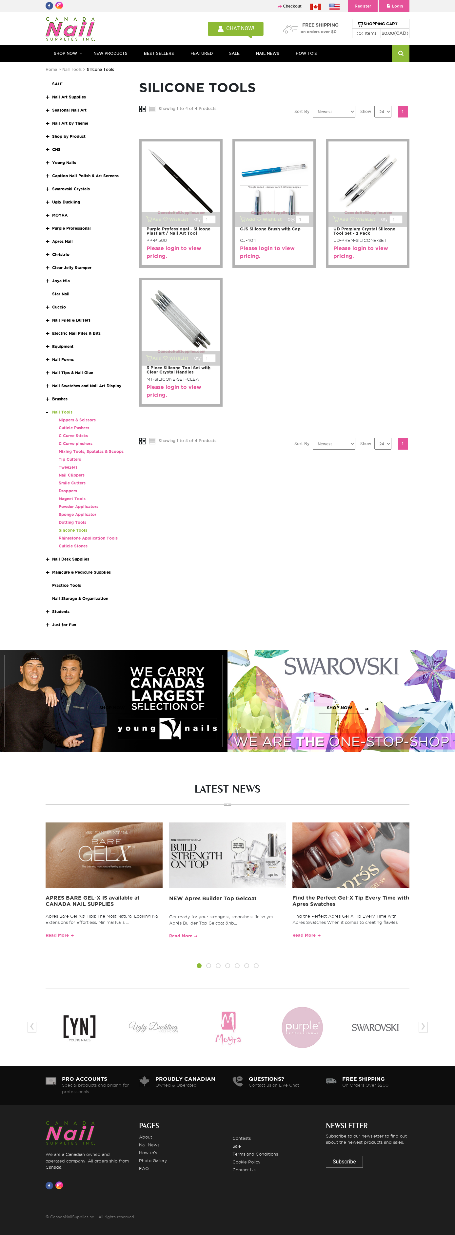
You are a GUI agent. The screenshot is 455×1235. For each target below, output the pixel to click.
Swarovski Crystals (71, 189)
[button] (199, 967)
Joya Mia (61, 281)
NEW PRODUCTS (110, 53)
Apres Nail (62, 241)
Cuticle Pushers (74, 428)
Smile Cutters (72, 483)
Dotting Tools (72, 522)
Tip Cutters (70, 459)
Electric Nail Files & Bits (76, 333)
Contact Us (243, 1169)
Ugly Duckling (66, 202)
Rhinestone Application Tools (88, 538)
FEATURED (201, 53)
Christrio (60, 254)
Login (394, 6)
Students (60, 611)
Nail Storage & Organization (80, 598)
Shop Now (65, 53)
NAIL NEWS (267, 53)
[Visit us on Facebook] (50, 1185)
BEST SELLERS (159, 53)
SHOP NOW (112, 707)
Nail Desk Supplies (70, 559)
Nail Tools (72, 69)
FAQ (144, 1168)
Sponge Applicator (77, 514)
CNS (56, 149)
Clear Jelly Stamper (71, 268)
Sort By (301, 111)
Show (365, 111)
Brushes (60, 399)
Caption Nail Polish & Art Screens (85, 176)
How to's (148, 1152)
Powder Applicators (78, 506)
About (145, 1137)
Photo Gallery (153, 1160)
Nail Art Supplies (69, 97)
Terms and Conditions (255, 1154)
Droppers (68, 491)
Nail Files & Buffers (71, 320)
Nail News (149, 1144)
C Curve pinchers (75, 443)
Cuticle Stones (73, 546)
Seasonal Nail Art (69, 110)
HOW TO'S (306, 53)
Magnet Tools (72, 499)
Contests (241, 1138)
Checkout (292, 6)
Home (51, 69)
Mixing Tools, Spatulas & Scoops (91, 451)
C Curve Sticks (73, 436)
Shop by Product (69, 136)
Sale (236, 1146)
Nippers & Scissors (77, 420)
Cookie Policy (246, 1162)
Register (363, 6)
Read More (57, 935)
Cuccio (59, 307)
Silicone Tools (73, 530)
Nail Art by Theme (70, 123)
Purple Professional (71, 228)
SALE (234, 53)
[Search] (400, 53)
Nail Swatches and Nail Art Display (86, 386)
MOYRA (60, 215)
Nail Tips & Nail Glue (72, 373)
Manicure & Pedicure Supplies (81, 572)
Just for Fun (64, 625)
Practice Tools (66, 585)
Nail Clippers (72, 475)
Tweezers (68, 467)
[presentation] (32, 1027)
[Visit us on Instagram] (60, 1185)
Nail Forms (63, 359)
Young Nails (64, 162)
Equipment (62, 346)
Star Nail (60, 294)
